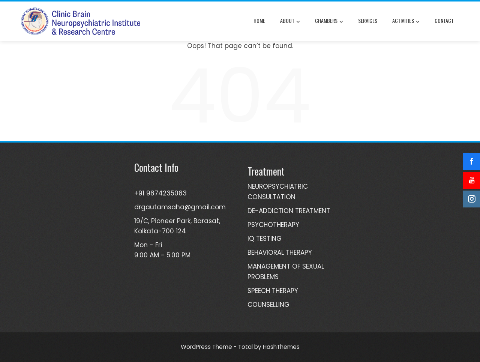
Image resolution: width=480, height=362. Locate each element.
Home (259, 20)
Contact (444, 20)
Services (367, 20)
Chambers (329, 21)
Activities (406, 21)
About (290, 21)
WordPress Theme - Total (217, 347)
